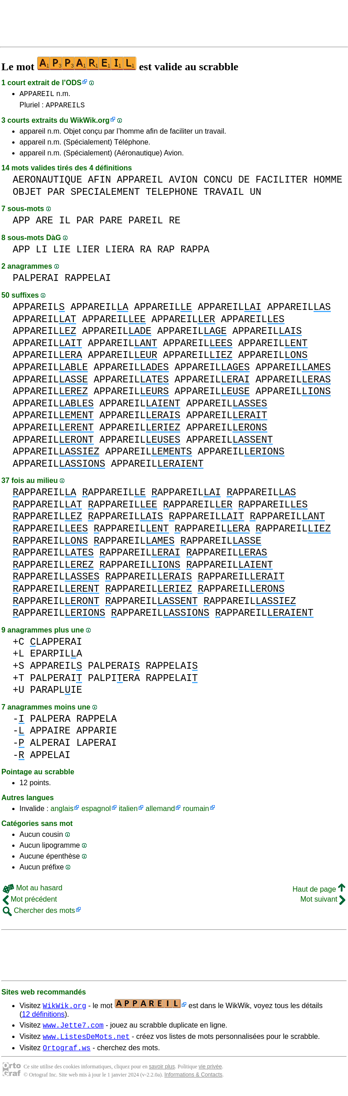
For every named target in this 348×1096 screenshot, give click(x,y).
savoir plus (162, 1073)
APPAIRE (50, 733)
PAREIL (145, 223)
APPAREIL (36, 95)
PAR (56, 194)
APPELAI (50, 757)
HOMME (328, 182)
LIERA (119, 252)
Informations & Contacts (193, 1081)
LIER (87, 252)
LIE (61, 252)
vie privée (210, 1073)
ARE (44, 223)
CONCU (217, 182)
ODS (74, 83)
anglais (61, 811)
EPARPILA (56, 656)
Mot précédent (30, 902)
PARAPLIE (56, 692)
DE (244, 182)
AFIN (99, 182)
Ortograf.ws (67, 1054)
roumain (196, 811)
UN (255, 194)
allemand (160, 811)
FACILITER (282, 182)
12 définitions (43, 1017)
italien (128, 811)
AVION (183, 182)
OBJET (27, 194)
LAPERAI (96, 745)
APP (21, 223)
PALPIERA (114, 680)
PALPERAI (36, 280)
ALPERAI (50, 745)
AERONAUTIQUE (47, 182)
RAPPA (194, 252)
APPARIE (96, 733)
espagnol (96, 811)
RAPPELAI (88, 280)
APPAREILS (65, 107)
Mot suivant (322, 902)
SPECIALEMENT (105, 194)
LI (42, 252)
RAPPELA (96, 721)
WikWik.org (90, 123)
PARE (110, 223)
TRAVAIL (223, 194)
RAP (165, 252)
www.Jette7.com (73, 1029)
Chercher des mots (39, 913)
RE (175, 223)
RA (146, 252)
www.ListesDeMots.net (86, 1042)
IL (65, 223)
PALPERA (50, 721)
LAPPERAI (56, 644)
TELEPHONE (172, 194)
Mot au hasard (33, 890)
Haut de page (318, 892)
